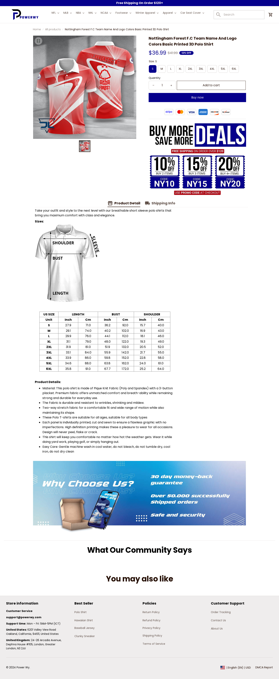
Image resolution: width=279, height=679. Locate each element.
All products (53, 29)
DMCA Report (264, 667)
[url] (23, 617)
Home (37, 29)
